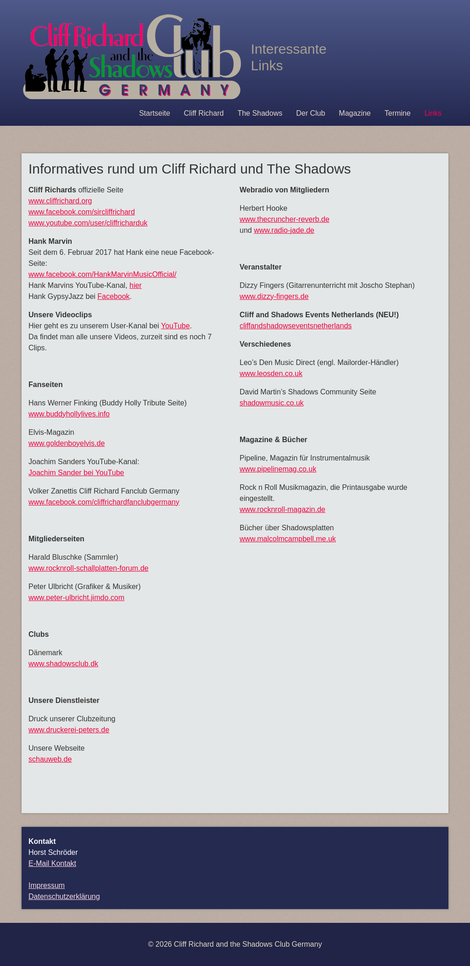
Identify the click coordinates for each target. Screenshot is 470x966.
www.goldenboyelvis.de (66, 443)
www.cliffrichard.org (60, 201)
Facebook (113, 296)
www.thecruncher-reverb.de (285, 219)
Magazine (354, 113)
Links (433, 113)
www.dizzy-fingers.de (274, 296)
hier (135, 285)
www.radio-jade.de (284, 230)
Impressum (46, 885)
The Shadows (259, 113)
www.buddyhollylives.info (69, 414)
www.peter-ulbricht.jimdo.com (76, 597)
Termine (398, 113)
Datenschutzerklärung (64, 896)
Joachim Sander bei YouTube (76, 473)
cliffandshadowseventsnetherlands (296, 326)
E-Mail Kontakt (52, 863)
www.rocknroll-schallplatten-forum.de (88, 568)
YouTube (175, 326)
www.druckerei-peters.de (68, 730)
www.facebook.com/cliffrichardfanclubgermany (103, 502)
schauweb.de (50, 759)
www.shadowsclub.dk (63, 664)
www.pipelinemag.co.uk (278, 469)
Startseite (154, 113)
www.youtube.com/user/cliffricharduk (87, 223)
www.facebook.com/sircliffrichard (81, 212)
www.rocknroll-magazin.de (282, 509)
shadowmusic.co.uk (272, 403)
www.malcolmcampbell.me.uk (288, 539)
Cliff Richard (204, 113)
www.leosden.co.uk (271, 373)
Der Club (310, 113)
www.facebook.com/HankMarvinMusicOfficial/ (102, 274)
